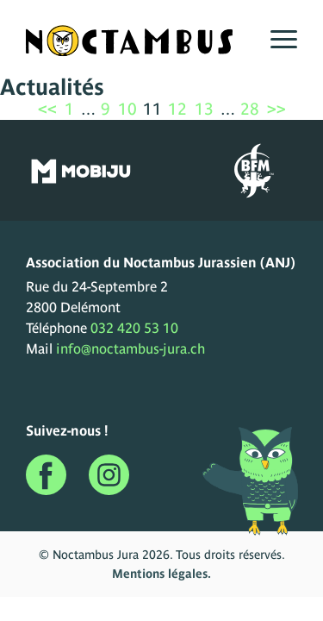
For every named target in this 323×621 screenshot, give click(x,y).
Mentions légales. (161, 573)
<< (47, 108)
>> (276, 108)
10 (127, 108)
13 (204, 108)
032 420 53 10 (134, 328)
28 (249, 108)
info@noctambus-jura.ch (130, 348)
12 (177, 108)
